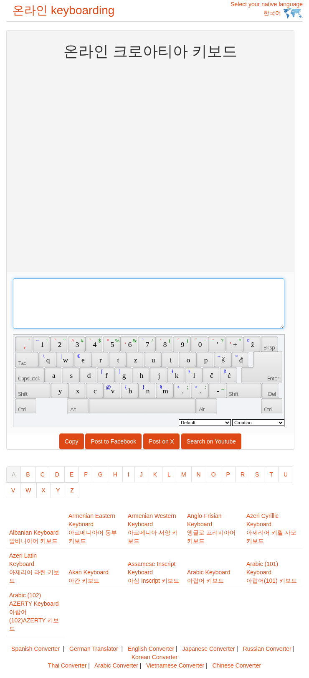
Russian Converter (267, 648)
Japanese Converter (208, 648)
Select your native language (266, 10)
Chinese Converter (236, 665)
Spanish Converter (35, 648)
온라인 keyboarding (63, 10)
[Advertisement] (100, 164)
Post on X (161, 441)
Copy (72, 441)
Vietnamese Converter (175, 665)
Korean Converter (155, 657)
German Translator (93, 648)
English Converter (151, 648)
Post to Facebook (113, 441)
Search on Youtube (211, 441)
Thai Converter (67, 665)
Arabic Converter (116, 665)
